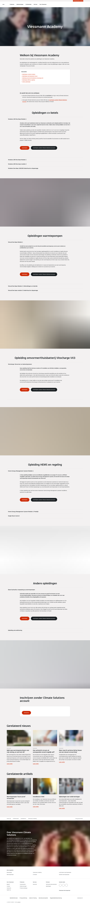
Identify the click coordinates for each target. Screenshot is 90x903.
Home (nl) (9, 818)
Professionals (28, 4)
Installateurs (23, 818)
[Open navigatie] (3, 4)
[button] (79, 818)
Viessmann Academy (32, 818)
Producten (12, 4)
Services (35, 4)
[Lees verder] (19, 747)
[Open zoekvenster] (82, 4)
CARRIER (18, 902)
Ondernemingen (20, 4)
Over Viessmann (43, 4)
